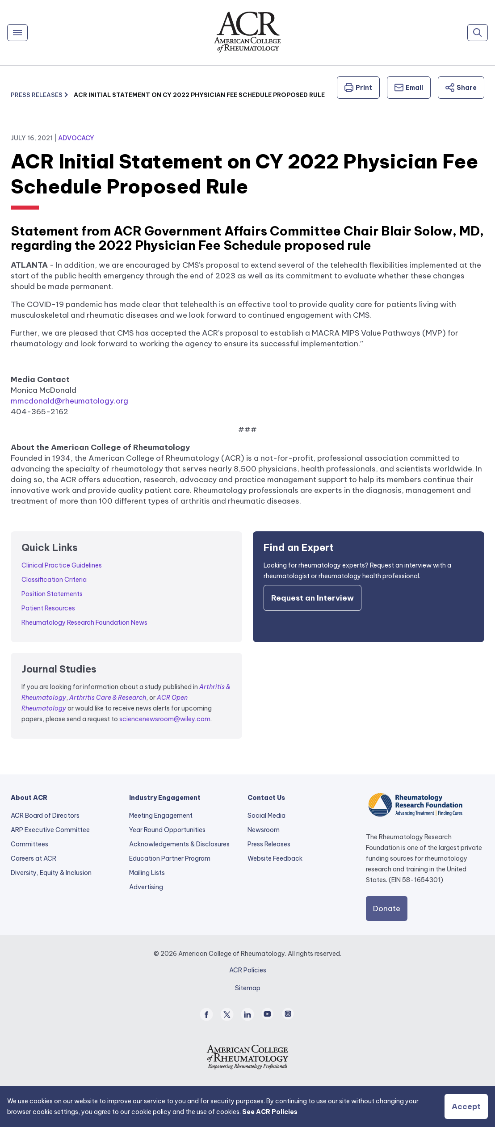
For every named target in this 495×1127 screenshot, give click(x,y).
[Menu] (17, 32)
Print (358, 87)
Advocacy (76, 138)
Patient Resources (48, 608)
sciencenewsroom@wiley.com (164, 719)
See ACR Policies (270, 1112)
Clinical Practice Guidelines (61, 565)
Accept (466, 1106)
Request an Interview (312, 598)
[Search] (477, 32)
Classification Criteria (54, 580)
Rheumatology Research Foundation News (84, 622)
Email (408, 87)
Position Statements (52, 594)
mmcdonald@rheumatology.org (69, 401)
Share (461, 87)
